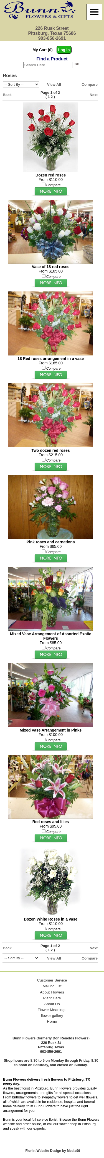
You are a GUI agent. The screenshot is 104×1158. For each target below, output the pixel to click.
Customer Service (52, 980)
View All (54, 84)
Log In (64, 50)
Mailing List (51, 986)
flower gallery (52, 1016)
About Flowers (52, 992)
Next (94, 95)
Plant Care (52, 998)
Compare (90, 84)
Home (52, 1021)
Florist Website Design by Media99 (52, 1151)
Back (7, 95)
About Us (52, 1004)
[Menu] (94, 12)
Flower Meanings (52, 1010)
